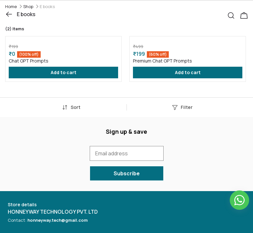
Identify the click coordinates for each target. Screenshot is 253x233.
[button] (233, 14)
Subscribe (127, 173)
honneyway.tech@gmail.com (57, 220)
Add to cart (63, 72)
